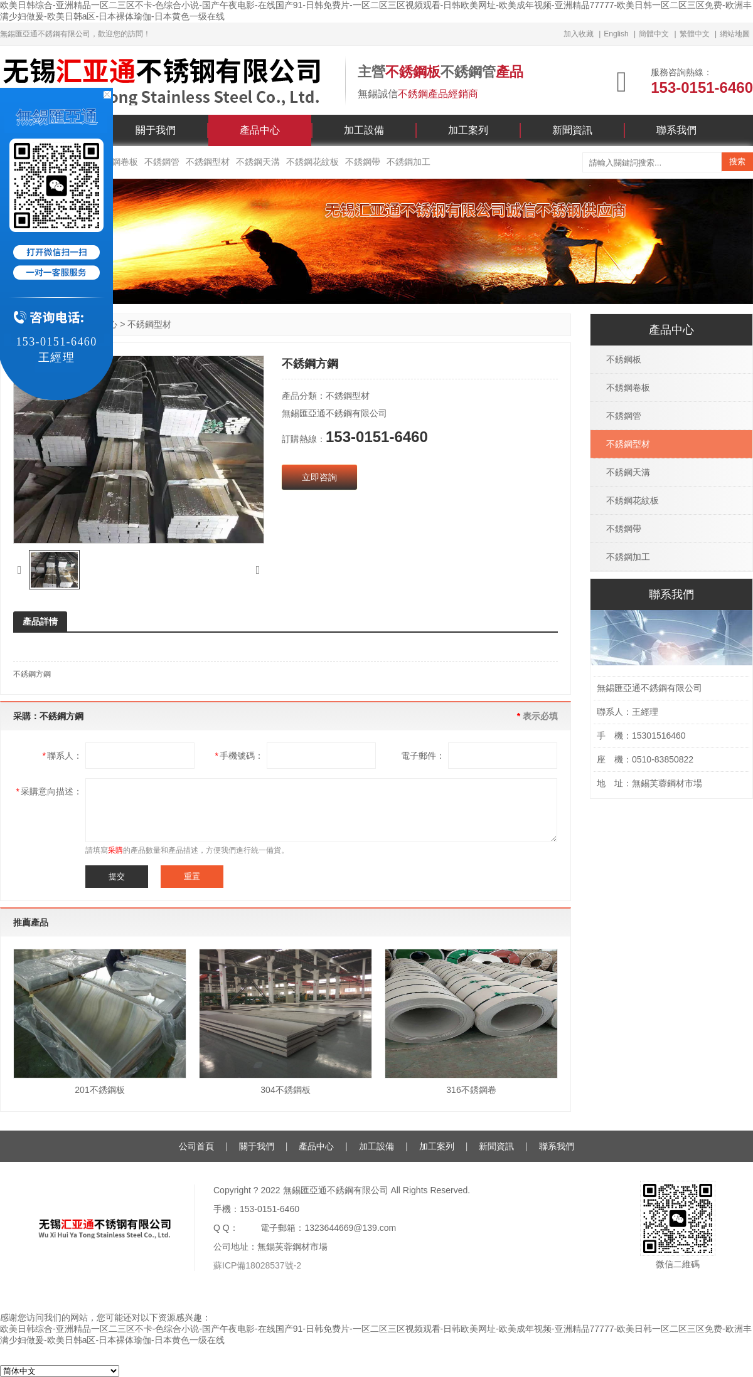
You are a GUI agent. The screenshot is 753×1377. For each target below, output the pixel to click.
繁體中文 (695, 33)
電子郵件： (423, 756)
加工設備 (364, 130)
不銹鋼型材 (208, 162)
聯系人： (62, 756)
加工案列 (468, 130)
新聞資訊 (572, 130)
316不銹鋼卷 (471, 1090)
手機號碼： (239, 756)
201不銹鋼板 (99, 1090)
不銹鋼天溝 (258, 162)
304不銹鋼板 (285, 1090)
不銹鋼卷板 (628, 387)
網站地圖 (735, 33)
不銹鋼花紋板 (312, 162)
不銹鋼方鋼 (32, 674)
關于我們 (156, 130)
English (616, 33)
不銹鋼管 (161, 162)
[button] (19, 570)
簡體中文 (654, 33)
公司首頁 (196, 1146)
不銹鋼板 (623, 359)
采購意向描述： (49, 791)
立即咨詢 (319, 477)
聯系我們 (676, 130)
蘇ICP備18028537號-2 (257, 1265)
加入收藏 (578, 33)
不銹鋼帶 (362, 162)
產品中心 (260, 130)
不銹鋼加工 (408, 162)
